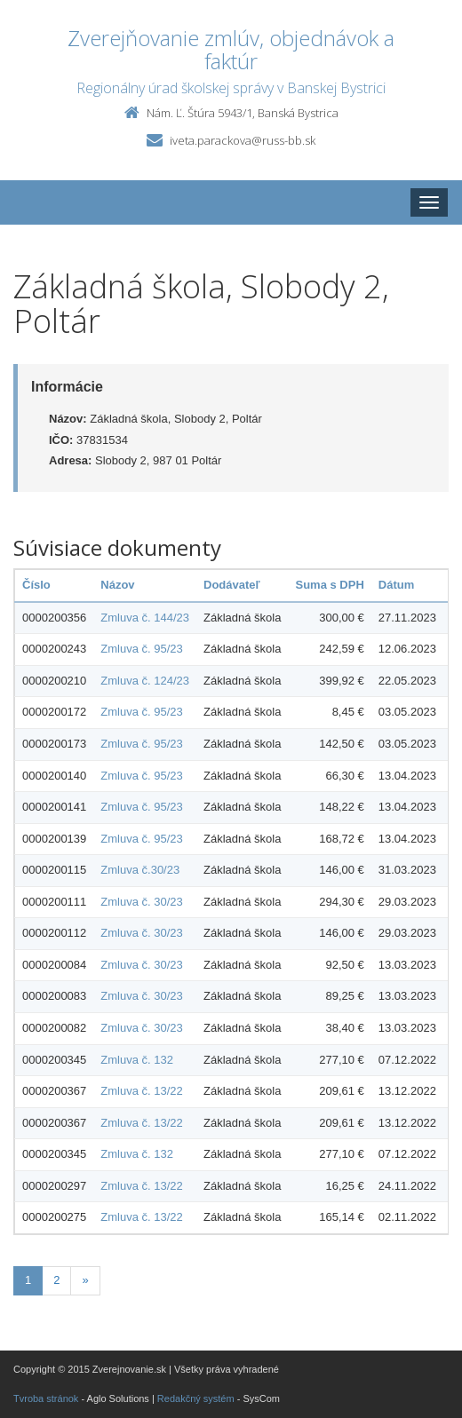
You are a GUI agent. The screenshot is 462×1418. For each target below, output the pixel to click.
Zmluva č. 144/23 (144, 617)
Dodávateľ (231, 584)
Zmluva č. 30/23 (141, 901)
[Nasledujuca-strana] (85, 1280)
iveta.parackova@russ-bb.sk (242, 140)
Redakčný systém (196, 1398)
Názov (117, 584)
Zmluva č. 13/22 (141, 1090)
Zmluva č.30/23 (139, 869)
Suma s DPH (329, 584)
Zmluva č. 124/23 (144, 680)
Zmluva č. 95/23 (141, 648)
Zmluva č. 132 (136, 1059)
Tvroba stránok (45, 1398)
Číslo (36, 584)
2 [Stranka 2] (56, 1280)
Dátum (396, 584)
